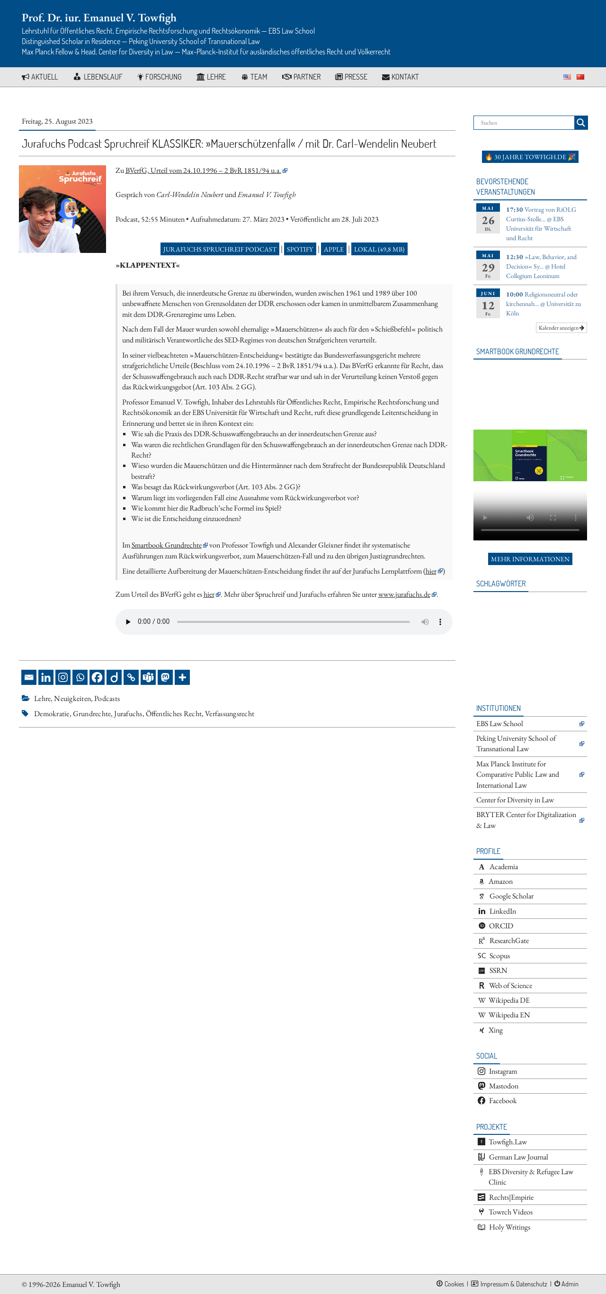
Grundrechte (92, 714)
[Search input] (526, 122)
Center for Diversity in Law (515, 800)
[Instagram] (63, 677)
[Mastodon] (165, 677)
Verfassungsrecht (229, 714)
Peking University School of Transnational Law (516, 743)
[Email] (28, 677)
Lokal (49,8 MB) (379, 249)
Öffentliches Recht (174, 714)
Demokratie (52, 714)
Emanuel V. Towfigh (91, 1284)
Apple (334, 249)
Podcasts (107, 698)
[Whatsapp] (80, 677)
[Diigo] (114, 677)
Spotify (300, 249)
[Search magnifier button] (581, 122)
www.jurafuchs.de (404, 594)
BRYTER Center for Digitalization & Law (526, 819)
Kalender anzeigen (561, 328)
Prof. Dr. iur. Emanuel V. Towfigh (99, 17)
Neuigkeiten (72, 698)
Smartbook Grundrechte (167, 545)
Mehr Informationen (530, 559)
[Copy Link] (131, 677)
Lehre (42, 698)
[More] (182, 677)
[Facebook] (97, 677)
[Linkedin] (45, 677)
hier (431, 571)
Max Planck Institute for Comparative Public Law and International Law (517, 774)
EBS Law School (499, 723)
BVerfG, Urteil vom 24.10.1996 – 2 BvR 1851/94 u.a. (203, 170)
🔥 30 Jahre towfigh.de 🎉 (530, 157)
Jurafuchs (128, 714)
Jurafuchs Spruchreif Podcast (219, 249)
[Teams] (148, 677)
